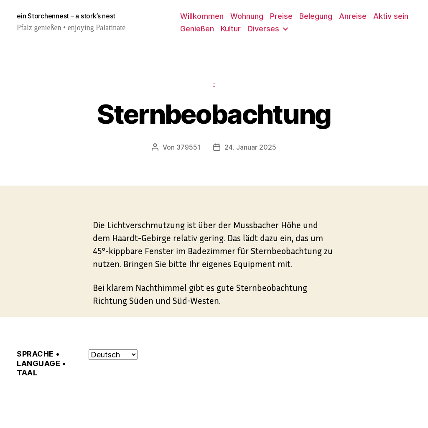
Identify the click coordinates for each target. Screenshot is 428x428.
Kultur (231, 28)
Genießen (197, 28)
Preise (281, 16)
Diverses (263, 28)
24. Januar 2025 (250, 147)
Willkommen (202, 16)
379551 (188, 147)
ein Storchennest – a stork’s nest (66, 16)
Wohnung (246, 16)
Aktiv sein (390, 16)
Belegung (315, 16)
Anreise (353, 16)
